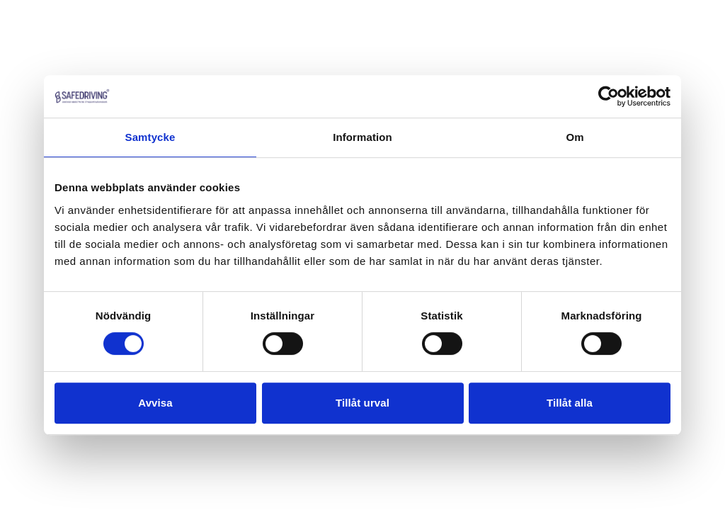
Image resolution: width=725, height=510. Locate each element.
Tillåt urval (362, 403)
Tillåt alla (570, 403)
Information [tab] (362, 137)
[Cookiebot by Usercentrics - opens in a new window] (608, 96)
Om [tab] (574, 137)
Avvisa (155, 403)
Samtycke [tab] (150, 137)
